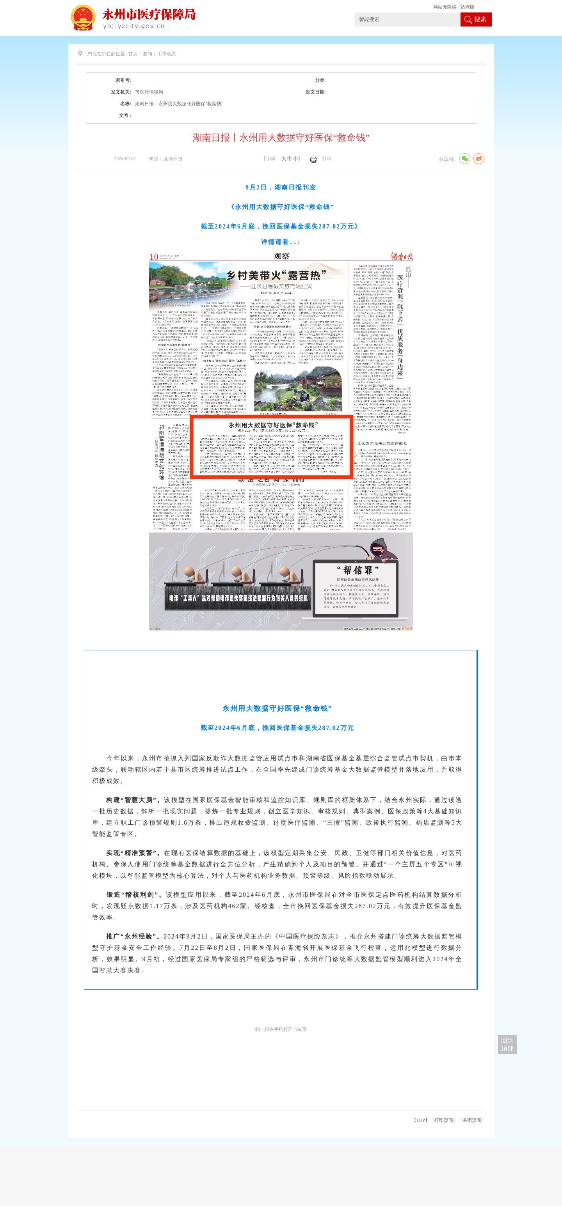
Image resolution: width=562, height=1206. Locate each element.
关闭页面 (471, 1120)
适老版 (468, 7)
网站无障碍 (445, 7)
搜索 (480, 19)
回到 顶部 (507, 1044)
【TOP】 (421, 1120)
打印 (326, 158)
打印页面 (443, 1120)
